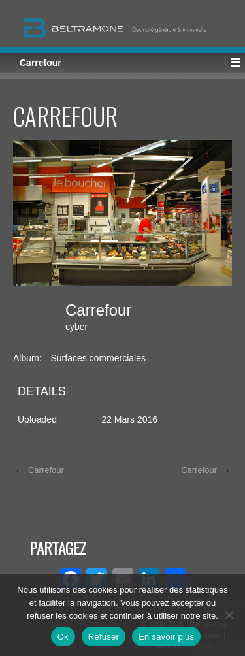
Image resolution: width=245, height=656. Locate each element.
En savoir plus (166, 637)
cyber (76, 326)
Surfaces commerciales (98, 358)
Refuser (103, 637)
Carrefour (46, 470)
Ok (63, 637)
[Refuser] (228, 614)
